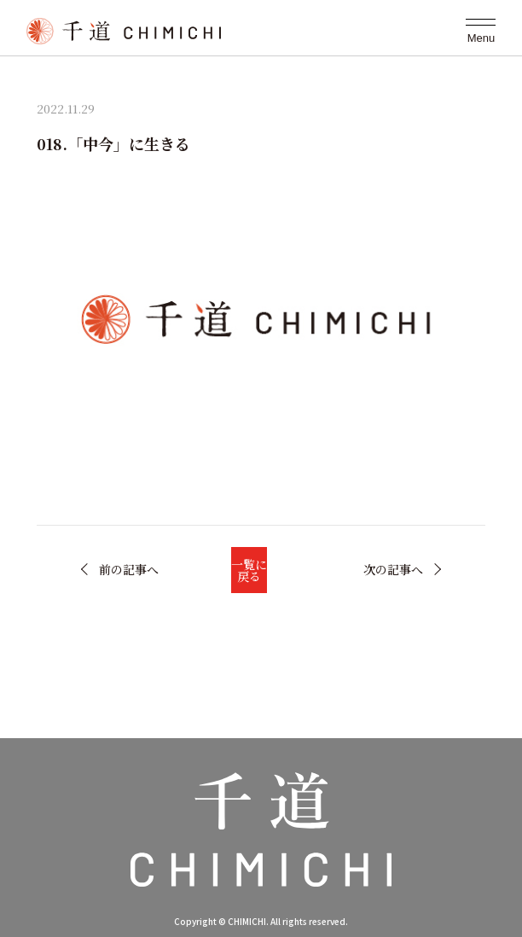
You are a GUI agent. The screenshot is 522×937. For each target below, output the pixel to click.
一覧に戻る (249, 570)
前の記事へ (129, 569)
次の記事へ (393, 569)
